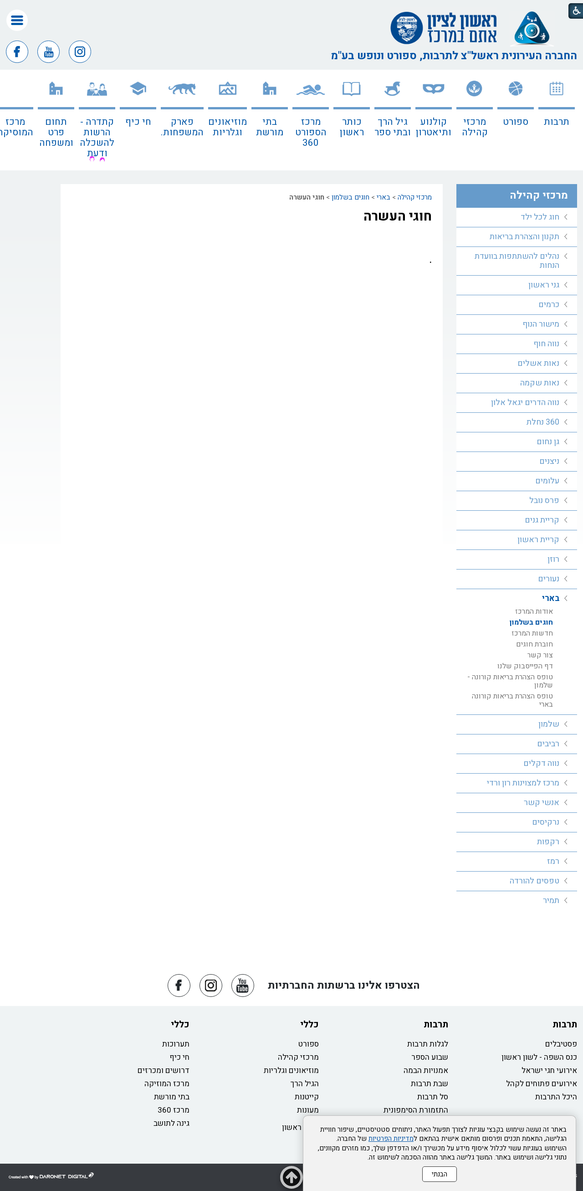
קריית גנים (542, 520)
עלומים (547, 481)
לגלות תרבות (427, 1044)
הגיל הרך (305, 1083)
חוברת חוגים (534, 644)
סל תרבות (432, 1097)
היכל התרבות (556, 1097)
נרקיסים (545, 822)
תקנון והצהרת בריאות (524, 237)
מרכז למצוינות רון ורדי (523, 783)
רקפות (548, 842)
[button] (17, 20)
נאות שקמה (539, 383)
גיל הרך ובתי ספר (392, 127)
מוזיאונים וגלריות (227, 127)
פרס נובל (544, 500)
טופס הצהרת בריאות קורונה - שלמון (510, 681)
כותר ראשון (352, 127)
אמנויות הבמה (426, 1070)
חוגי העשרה (397, 216)
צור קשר (540, 655)
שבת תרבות (429, 1083)
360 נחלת (543, 422)
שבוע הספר (429, 1057)
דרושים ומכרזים (163, 1070)
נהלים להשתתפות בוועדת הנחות (517, 261)
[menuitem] (556, 120)
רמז (553, 861)
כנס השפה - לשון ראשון (539, 1057)
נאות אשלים (538, 363)
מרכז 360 (173, 1110)
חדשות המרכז (532, 633)
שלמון (548, 724)
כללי (309, 1024)
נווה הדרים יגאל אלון (525, 402)
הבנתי (439, 1174)
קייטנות (307, 1097)
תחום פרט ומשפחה (56, 132)
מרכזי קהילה (475, 127)
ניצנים (549, 461)
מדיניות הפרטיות (391, 1139)
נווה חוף (546, 344)
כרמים (548, 304)
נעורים (548, 579)
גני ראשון (543, 285)
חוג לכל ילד (540, 217)
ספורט (515, 122)
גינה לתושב (171, 1123)
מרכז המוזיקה (166, 1083)
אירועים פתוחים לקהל (541, 1083)
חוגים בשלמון (350, 197)
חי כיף (138, 122)
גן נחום (548, 442)
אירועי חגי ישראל (549, 1070)
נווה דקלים (541, 763)
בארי (383, 197)
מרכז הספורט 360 (311, 132)
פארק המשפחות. (182, 127)
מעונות (308, 1110)
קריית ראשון (538, 540)
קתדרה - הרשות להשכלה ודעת (97, 137)
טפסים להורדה (534, 881)
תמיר (551, 900)
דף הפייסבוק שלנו (525, 666)
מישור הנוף (540, 324)
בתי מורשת (269, 127)
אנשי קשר (541, 802)
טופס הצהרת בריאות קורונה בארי (512, 700)
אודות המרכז (534, 611)
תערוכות (175, 1044)
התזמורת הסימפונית (416, 1110)
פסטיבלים (561, 1044)
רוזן (553, 559)
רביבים (548, 744)
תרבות (556, 122)
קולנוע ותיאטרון (433, 127)
